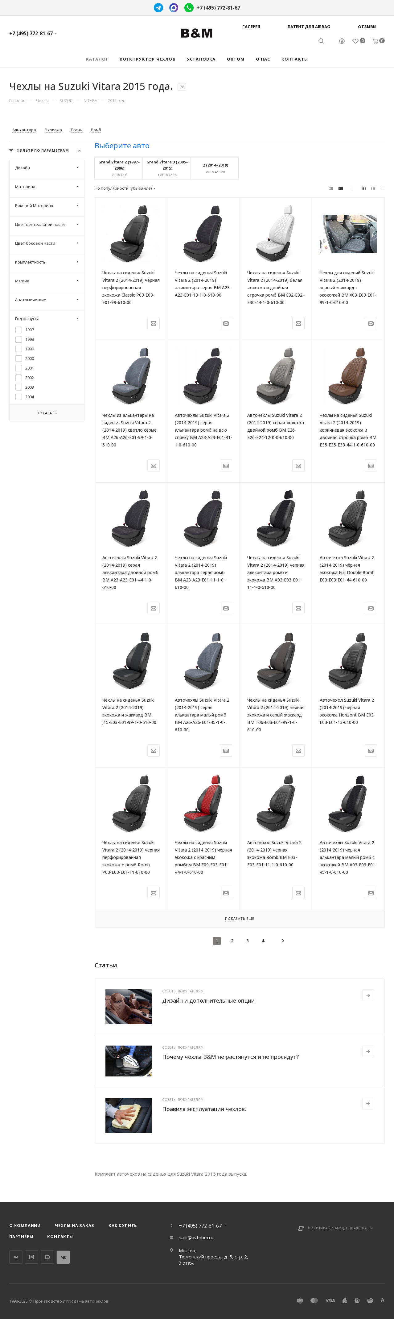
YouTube (47, 1257)
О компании (25, 1225)
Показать (47, 413)
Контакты (60, 1236)
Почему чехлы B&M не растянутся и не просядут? (230, 1056)
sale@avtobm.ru (196, 1237)
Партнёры (21, 1236)
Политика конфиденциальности (340, 1228)
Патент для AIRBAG (309, 26)
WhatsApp (63, 1257)
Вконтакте (16, 1257)
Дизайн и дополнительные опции (208, 1000)
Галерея (251, 26)
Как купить (123, 1225)
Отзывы (367, 26)
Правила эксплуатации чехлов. (204, 1109)
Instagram (31, 1257)
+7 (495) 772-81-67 (218, 7)
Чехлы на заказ (74, 1225)
